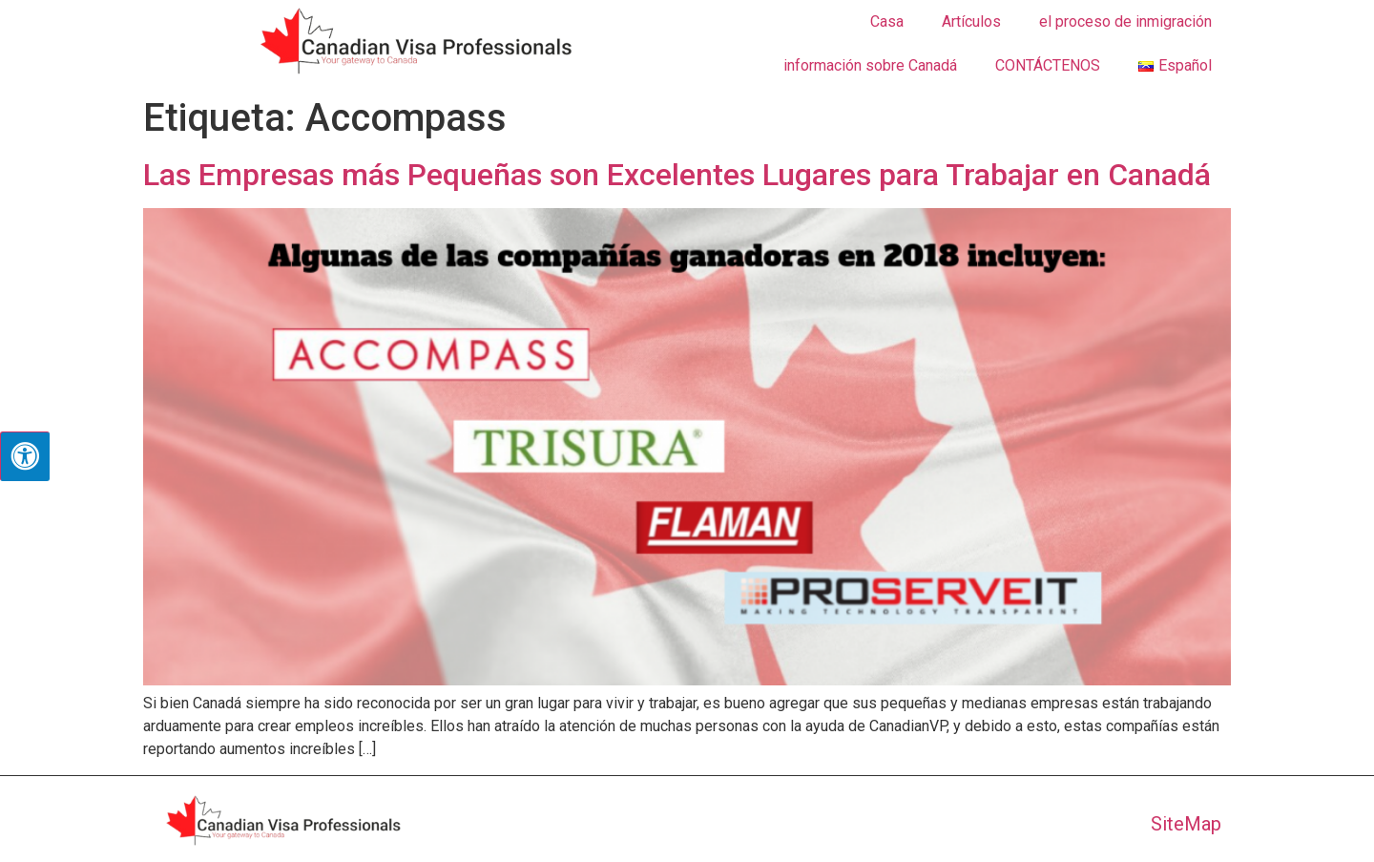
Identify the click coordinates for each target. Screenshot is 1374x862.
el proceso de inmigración (1125, 21)
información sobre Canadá (870, 65)
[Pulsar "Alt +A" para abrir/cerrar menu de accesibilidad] (25, 456)
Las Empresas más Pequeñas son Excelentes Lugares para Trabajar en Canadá (677, 175)
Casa (887, 21)
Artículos (971, 21)
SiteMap (1186, 823)
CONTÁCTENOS (1047, 65)
